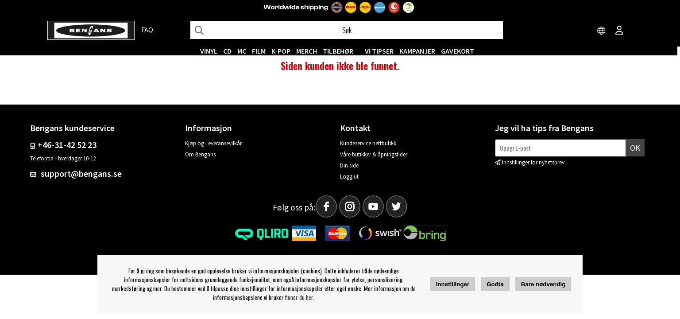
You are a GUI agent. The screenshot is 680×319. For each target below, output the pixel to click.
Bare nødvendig (543, 284)
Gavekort (460, 51)
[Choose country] (602, 31)
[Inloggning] (619, 31)
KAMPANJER (420, 51)
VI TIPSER (382, 51)
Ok (635, 153)
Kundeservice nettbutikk (368, 149)
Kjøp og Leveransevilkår (213, 149)
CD (230, 51)
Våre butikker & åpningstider (373, 160)
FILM (262, 51)
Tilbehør (341, 51)
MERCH (309, 51)
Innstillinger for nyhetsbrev (533, 168)
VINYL (211, 51)
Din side (349, 171)
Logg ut (349, 182)
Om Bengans (200, 160)
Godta (495, 284)
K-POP (284, 51)
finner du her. (299, 297)
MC (244, 51)
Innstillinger (453, 284)
